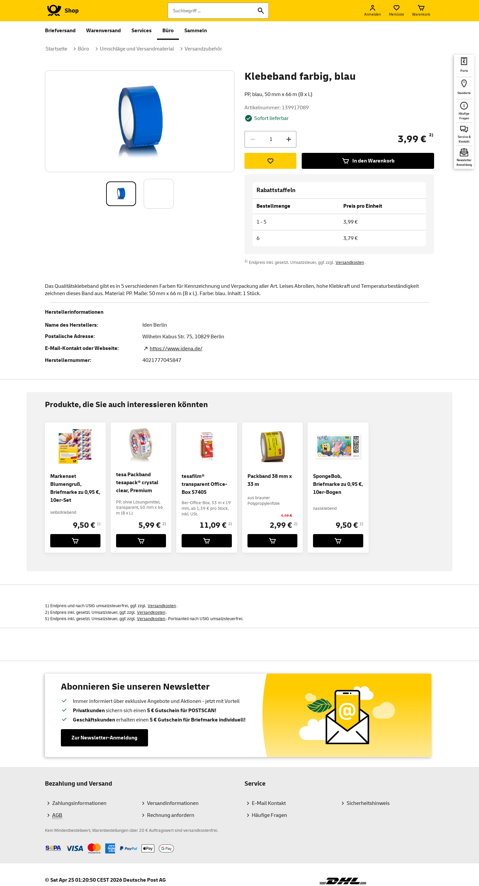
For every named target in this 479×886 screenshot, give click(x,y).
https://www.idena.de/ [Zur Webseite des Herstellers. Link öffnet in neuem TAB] (176, 348)
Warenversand (103, 30)
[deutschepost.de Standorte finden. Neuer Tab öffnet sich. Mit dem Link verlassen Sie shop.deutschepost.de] (464, 88)
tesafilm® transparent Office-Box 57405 (204, 484)
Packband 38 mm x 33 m (269, 480)
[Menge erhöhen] (289, 139)
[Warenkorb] (421, 10)
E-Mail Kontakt (269, 803)
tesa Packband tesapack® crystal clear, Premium (137, 482)
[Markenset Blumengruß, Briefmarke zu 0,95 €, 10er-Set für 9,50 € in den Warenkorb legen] (75, 540)
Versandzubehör (203, 49)
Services (141, 30)
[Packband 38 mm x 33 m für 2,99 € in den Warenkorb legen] (272, 540)
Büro (168, 30)
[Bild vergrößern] (140, 121)
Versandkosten (350, 262)
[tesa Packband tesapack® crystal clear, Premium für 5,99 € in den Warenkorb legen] (141, 540)
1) (98, 523)
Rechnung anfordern (170, 815)
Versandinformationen (173, 803)
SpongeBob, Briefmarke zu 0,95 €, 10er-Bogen (338, 484)
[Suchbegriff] (218, 11)
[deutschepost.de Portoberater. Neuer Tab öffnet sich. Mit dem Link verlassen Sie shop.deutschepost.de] (464, 66)
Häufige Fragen (269, 815)
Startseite (56, 49)
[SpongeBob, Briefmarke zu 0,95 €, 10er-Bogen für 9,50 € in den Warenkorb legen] (338, 540)
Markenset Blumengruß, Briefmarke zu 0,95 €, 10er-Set (75, 488)
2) (431, 135)
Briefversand (60, 30)
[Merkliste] (396, 10)
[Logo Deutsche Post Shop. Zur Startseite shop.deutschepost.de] (61, 10)
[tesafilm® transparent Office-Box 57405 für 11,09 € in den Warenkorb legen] (207, 540)
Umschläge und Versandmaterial (137, 49)
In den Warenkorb (368, 161)
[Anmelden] (372, 10)
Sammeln (195, 30)
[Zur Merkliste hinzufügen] (270, 161)
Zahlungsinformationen (79, 803)
